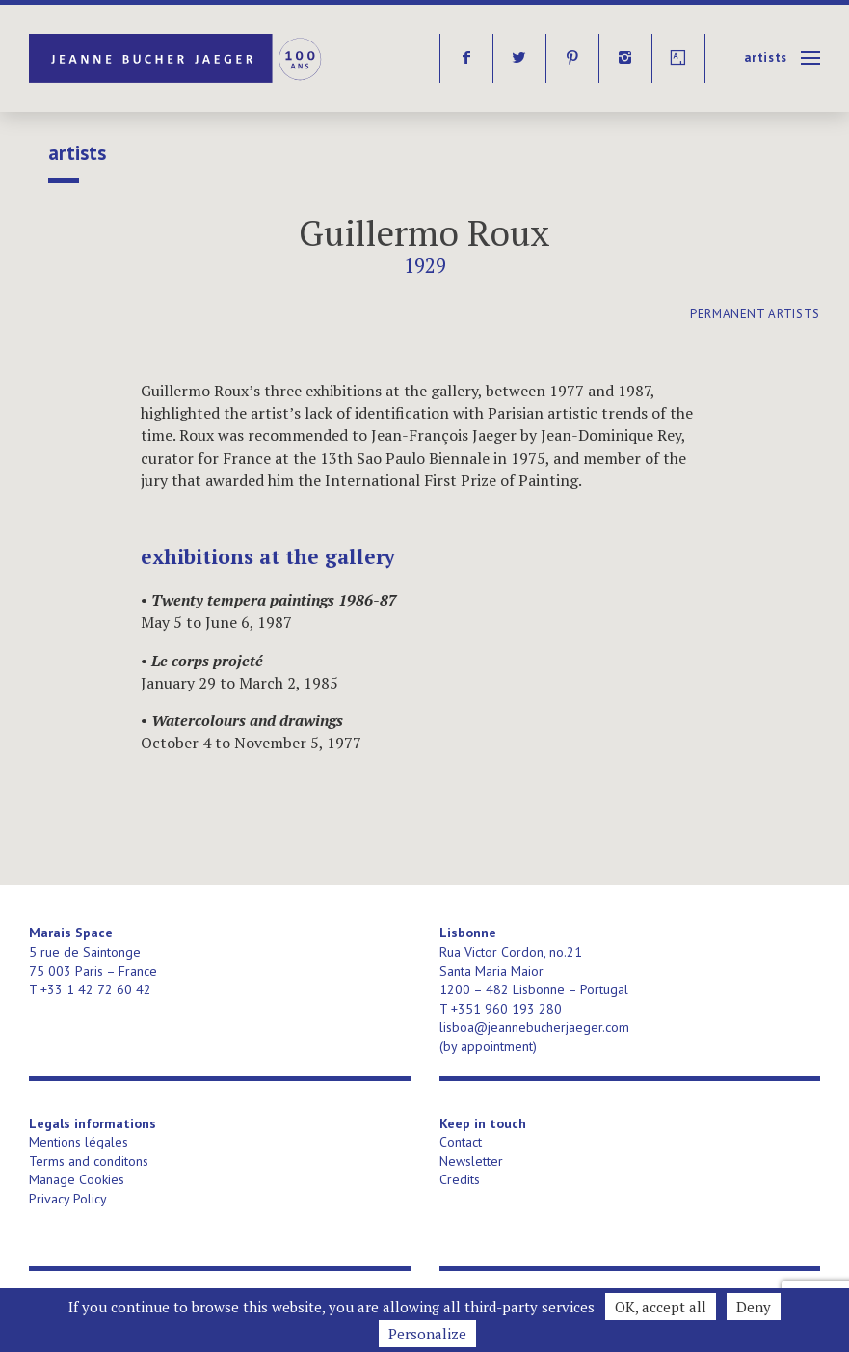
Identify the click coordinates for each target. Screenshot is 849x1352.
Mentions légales (78, 1141)
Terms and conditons (88, 1161)
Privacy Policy (68, 1198)
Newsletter (471, 1161)
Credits (459, 1179)
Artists (765, 57)
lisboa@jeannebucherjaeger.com (534, 1027)
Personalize (427, 1333)
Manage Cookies (76, 1179)
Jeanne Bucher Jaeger (177, 58)
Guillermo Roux (424, 233)
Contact (460, 1141)
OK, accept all (660, 1306)
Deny (753, 1306)
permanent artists (755, 314)
